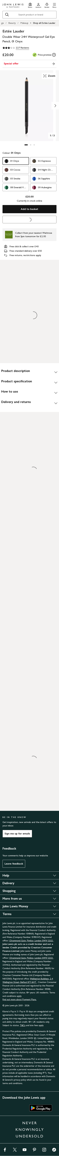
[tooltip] (53, 54)
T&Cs (22, 1025)
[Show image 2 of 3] (55, 105)
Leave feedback (14, 863)
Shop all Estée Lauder (44, 22)
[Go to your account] (38, 5)
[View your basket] (47, 5)
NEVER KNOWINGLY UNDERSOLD (29, 1129)
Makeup (24, 22)
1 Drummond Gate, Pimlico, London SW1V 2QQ (31, 940)
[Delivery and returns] (29, 403)
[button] (54, 5)
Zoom (49, 76)
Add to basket (29, 209)
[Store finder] (30, 5)
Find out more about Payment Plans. (20, 999)
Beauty (12, 22)
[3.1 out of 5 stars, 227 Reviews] (16, 48)
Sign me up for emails (17, 833)
